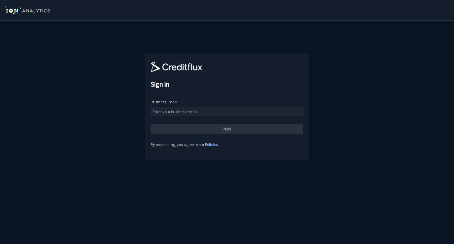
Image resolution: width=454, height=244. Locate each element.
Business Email (164, 101)
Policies (211, 144)
